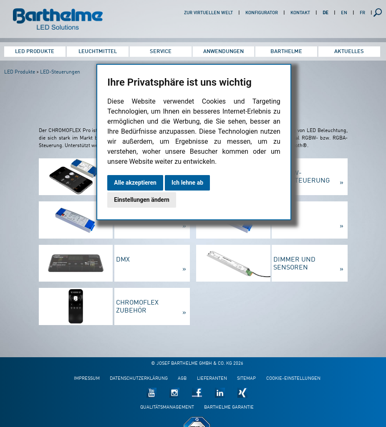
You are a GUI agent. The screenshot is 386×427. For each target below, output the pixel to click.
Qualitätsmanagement (167, 407)
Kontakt (300, 13)
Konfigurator (261, 13)
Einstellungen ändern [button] (141, 199)
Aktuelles (349, 51)
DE (325, 13)
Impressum (87, 378)
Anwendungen (223, 51)
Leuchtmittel (97, 51)
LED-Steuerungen (60, 72)
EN (344, 13)
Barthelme (286, 51)
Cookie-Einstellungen (293, 378)
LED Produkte (34, 51)
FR (362, 13)
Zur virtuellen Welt (208, 13)
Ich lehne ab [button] (187, 182)
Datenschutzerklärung (139, 378)
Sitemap (246, 378)
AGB (182, 378)
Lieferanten (212, 378)
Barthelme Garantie (229, 407)
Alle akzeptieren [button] (135, 182)
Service (161, 51)
